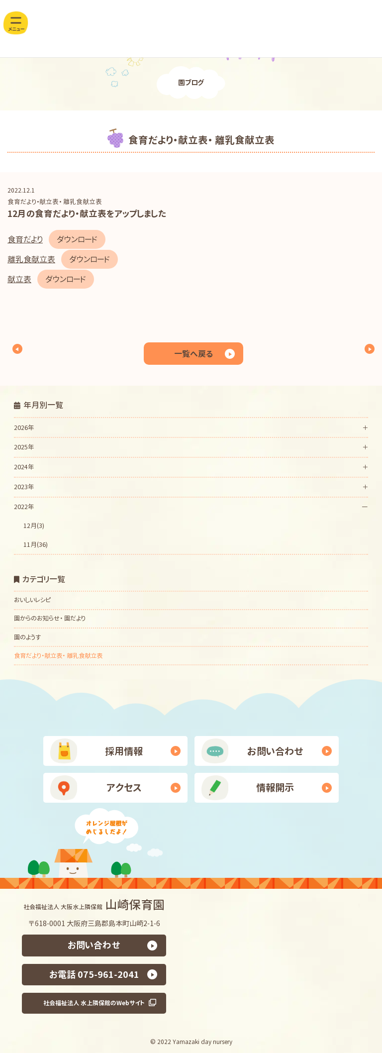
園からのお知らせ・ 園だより (50, 619)
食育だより (25, 239)
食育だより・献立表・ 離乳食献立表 (54, 201)
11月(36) (35, 544)
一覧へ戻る (193, 353)
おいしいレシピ (32, 600)
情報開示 (275, 787)
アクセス (123, 787)
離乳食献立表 (31, 259)
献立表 (19, 279)
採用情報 (124, 751)
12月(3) (33, 525)
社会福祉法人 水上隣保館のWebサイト (94, 1002)
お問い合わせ (275, 751)
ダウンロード (77, 239)
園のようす (27, 637)
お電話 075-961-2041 (94, 974)
